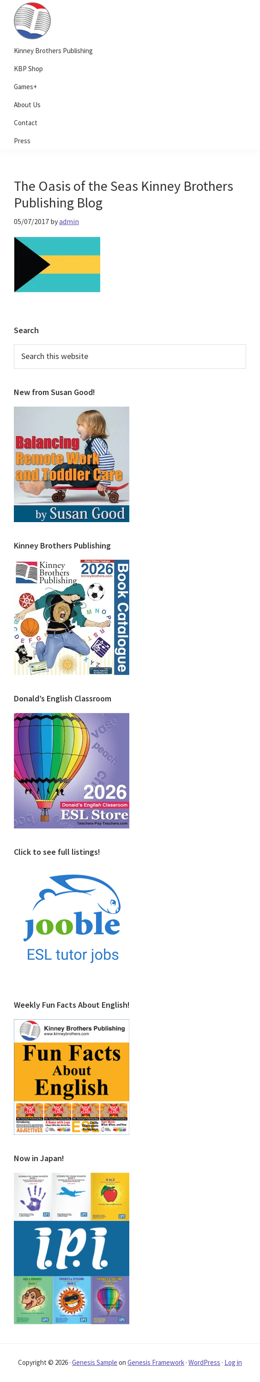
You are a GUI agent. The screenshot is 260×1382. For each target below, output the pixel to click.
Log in (233, 1362)
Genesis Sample (94, 1362)
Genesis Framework (155, 1362)
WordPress (204, 1362)
